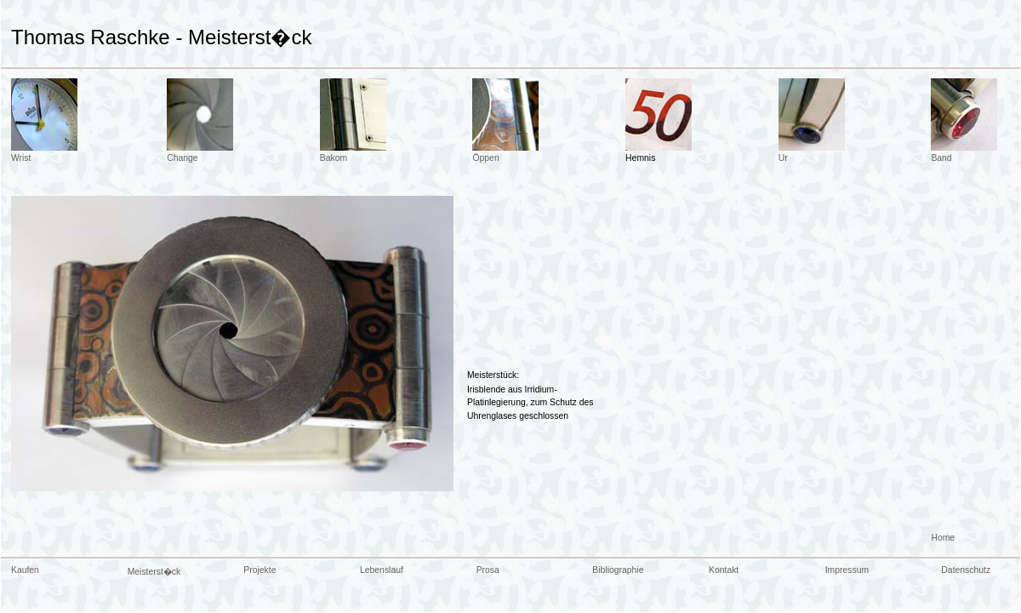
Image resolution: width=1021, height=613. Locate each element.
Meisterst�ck (154, 571)
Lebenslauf (381, 570)
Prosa (487, 570)
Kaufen (25, 570)
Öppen (485, 158)
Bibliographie (617, 570)
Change (182, 158)
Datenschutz (965, 570)
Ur (783, 158)
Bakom (333, 158)
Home (943, 537)
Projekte (259, 570)
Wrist (21, 158)
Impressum (847, 570)
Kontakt (724, 570)
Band (941, 158)
